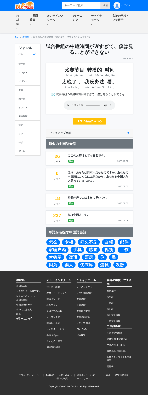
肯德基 (55, 257)
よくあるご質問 (54, 341)
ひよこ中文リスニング (27, 295)
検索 (105, 5)
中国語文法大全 (24, 305)
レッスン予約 (53, 317)
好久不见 (88, 242)
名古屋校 (111, 291)
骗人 (69, 265)
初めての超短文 (24, 309)
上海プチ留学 (113, 321)
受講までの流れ (54, 311)
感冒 (93, 249)
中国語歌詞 (21, 300)
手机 (77, 249)
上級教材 (81, 305)
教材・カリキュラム (57, 293)
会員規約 (49, 375)
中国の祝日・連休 (116, 345)
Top (17, 37)
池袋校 (110, 297)
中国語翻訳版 (83, 317)
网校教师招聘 (53, 347)
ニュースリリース (81, 378)
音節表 (110, 366)
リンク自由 (105, 375)
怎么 (53, 242)
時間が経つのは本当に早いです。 (88, 197)
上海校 (110, 303)
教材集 (25, 37)
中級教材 (81, 299)
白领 (108, 242)
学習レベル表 (53, 323)
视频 (108, 249)
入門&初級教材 (84, 293)
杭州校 (110, 309)
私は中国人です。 (79, 214)
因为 (53, 265)
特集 (18, 314)
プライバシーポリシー (30, 375)
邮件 (124, 242)
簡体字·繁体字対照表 (117, 339)
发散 (120, 265)
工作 (124, 249)
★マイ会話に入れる (89, 121)
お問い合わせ (65, 375)
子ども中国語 (83, 323)
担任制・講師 (53, 287)
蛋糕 (104, 265)
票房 (88, 257)
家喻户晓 (57, 249)
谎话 (73, 257)
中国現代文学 (83, 311)
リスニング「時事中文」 (28, 291)
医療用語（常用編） (117, 351)
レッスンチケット (85, 287)
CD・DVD (82, 329)
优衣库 (86, 265)
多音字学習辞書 (114, 333)
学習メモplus (53, 335)
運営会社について (86, 375)
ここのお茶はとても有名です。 (87, 155)
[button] (19, 22)
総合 (71, 161)
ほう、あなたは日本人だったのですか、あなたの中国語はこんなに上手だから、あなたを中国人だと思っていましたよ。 (98, 176)
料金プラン (52, 305)
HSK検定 (81, 335)
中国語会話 (21, 286)
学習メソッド (53, 299)
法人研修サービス (55, 329)
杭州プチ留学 (113, 315)
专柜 (69, 242)
